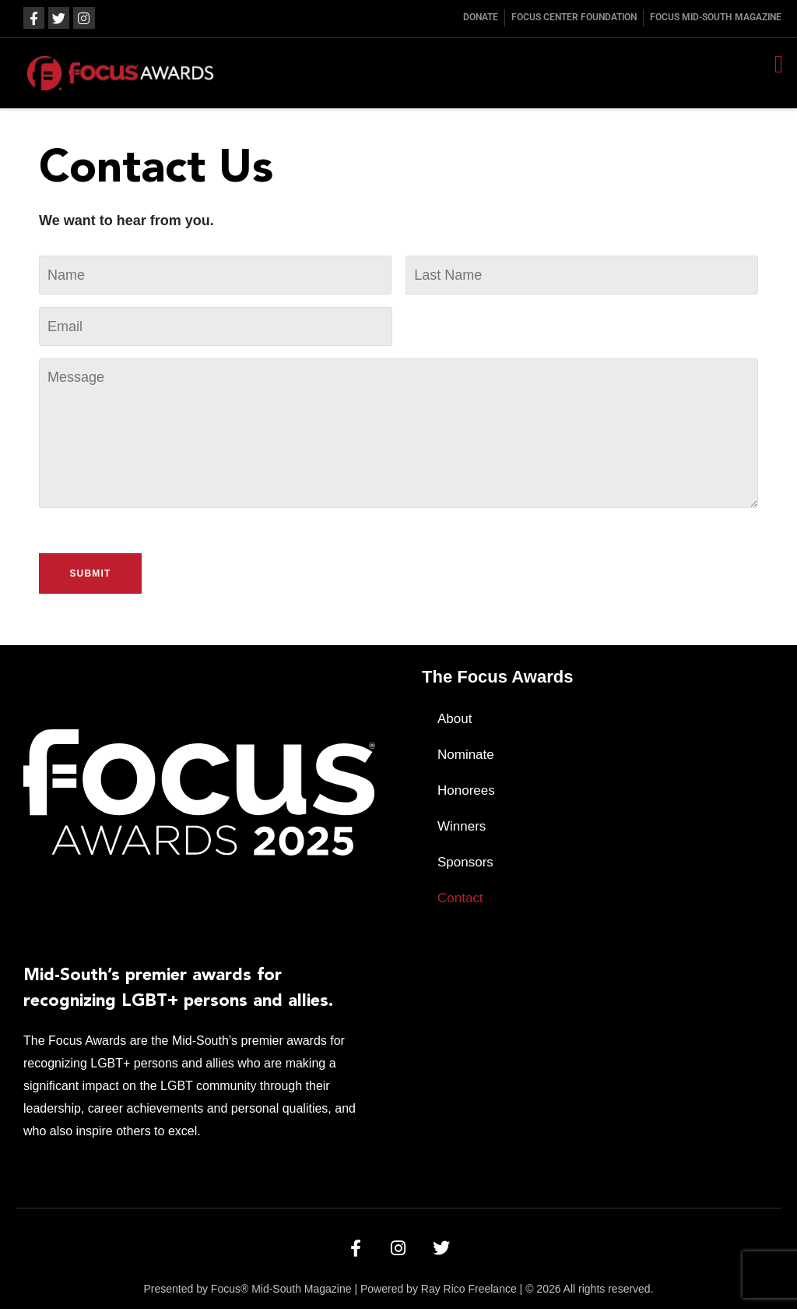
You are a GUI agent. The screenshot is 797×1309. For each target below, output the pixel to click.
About (454, 718)
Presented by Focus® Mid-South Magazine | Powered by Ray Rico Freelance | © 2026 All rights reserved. (398, 1289)
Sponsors (465, 862)
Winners (461, 826)
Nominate (465, 754)
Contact (460, 898)
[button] (778, 64)
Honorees (466, 790)
